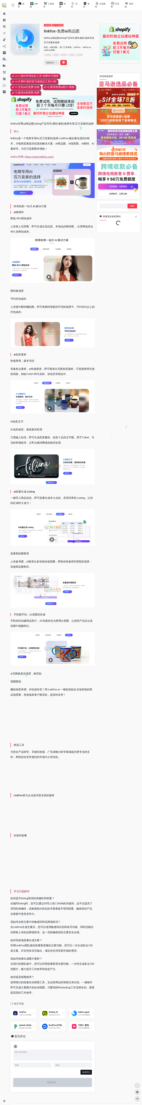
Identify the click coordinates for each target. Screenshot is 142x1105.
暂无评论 (20, 1036)
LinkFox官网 (49, 50)
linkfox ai (86, 47)
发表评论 (86, 1072)
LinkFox (77, 47)
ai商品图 (48, 25)
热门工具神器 (58, 25)
